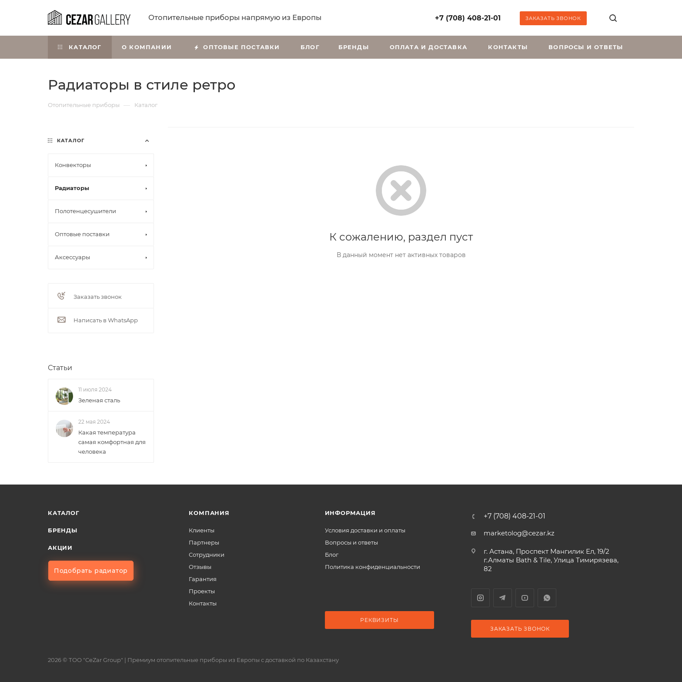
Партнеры (204, 542)
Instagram (480, 597)
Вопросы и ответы (351, 542)
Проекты (202, 591)
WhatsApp (547, 597)
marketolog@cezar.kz (519, 533)
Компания (209, 512)
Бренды (62, 530)
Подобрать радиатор (91, 571)
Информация (350, 512)
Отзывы (200, 566)
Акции (60, 547)
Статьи (60, 368)
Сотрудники (206, 554)
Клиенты (201, 530)
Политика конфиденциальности (372, 566)
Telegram (502, 597)
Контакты (203, 603)
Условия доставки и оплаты (365, 530)
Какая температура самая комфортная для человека (112, 442)
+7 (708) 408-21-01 (468, 18)
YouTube (524, 597)
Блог (331, 554)
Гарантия (203, 578)
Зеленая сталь (99, 400)
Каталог (64, 512)
